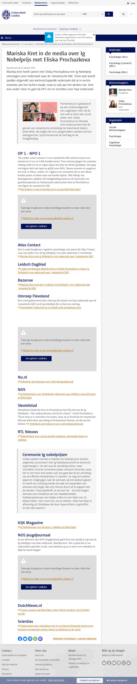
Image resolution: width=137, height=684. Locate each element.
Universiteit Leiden (10, 2)
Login (132, 3)
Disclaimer (7, 673)
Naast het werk (42, 673)
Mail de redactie (9, 664)
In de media (28, 44)
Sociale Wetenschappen (117, 129)
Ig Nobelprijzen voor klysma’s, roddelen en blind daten (48, 527)
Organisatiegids (58, 2)
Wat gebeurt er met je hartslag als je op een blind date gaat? (50, 189)
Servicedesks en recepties (14, 655)
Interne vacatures (43, 664)
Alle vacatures (42, 669)
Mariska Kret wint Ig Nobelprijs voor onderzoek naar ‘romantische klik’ (57, 256)
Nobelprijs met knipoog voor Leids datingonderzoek (46, 381)
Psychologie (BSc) (118, 57)
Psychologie (115, 136)
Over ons (39, 655)
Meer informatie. (56, 680)
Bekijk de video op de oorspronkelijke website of (48, 218)
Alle (85, 14)
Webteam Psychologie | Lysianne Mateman (75, 638)
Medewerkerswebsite (11, 44)
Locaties (6, 659)
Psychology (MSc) (118, 72)
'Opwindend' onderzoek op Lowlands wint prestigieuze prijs (50, 307)
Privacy (5, 669)
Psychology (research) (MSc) (120, 65)
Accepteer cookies (36, 226)
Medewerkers (41, 2)
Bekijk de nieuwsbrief (112, 655)
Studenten (26, 2)
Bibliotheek (73, 2)
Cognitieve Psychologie (115, 144)
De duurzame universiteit (47, 659)
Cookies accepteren (90, 680)
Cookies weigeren (118, 680)
